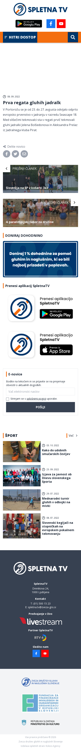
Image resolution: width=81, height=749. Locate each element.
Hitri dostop (20, 37)
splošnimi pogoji (36, 398)
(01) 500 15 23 (42, 603)
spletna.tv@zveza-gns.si (42, 607)
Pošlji (40, 407)
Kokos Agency (53, 746)
